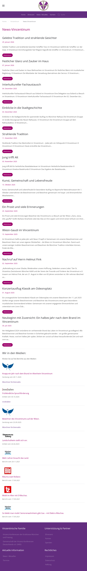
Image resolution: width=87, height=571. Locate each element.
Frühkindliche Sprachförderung (15, 393)
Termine (6, 560)
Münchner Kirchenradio (11, 382)
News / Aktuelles (42, 15)
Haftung (48, 564)
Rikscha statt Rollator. (11, 477)
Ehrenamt (31, 15)
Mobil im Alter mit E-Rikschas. (14, 495)
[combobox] (71, 14)
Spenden (48, 542)
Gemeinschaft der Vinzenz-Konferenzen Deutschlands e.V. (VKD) (18, 542)
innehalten (6, 402)
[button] (3, 5)
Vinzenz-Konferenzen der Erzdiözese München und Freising (21, 535)
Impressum (49, 556)
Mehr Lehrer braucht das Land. (15, 458)
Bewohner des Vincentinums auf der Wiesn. (20, 419)
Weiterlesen (7, 55)
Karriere (52, 15)
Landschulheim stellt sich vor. (15, 440)
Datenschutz (50, 560)
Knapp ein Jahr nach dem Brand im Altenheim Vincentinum (27, 373)
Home (23, 15)
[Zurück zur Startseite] (43, 5)
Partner (48, 538)
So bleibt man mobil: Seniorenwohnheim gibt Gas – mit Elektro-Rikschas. (33, 513)
